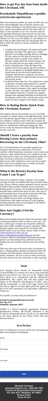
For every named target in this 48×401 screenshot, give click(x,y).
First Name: (4, 349)
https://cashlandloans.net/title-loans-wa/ (16, 235)
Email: (2, 338)
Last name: (4, 360)
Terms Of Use (24, 397)
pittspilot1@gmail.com (16, 388)
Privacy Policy (24, 395)
